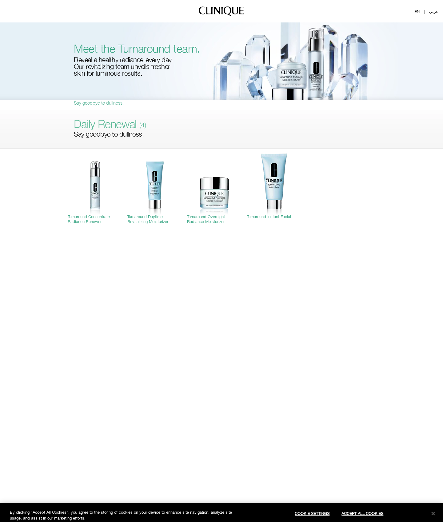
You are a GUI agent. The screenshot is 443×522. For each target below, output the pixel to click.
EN (417, 11)
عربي (433, 11)
